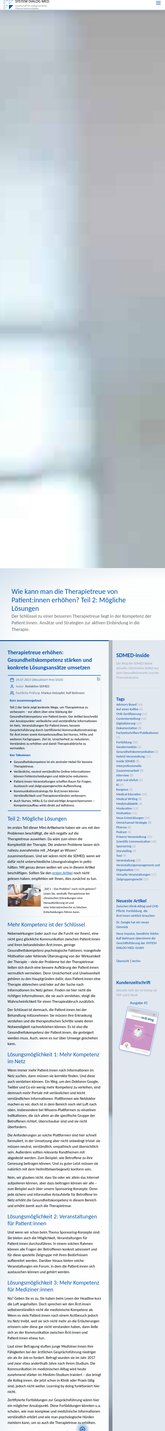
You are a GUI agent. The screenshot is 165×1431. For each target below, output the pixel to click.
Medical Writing (126, 747)
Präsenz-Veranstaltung (131, 785)
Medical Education (128, 742)
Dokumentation (126, 676)
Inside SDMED (125, 709)
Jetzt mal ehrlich (127, 728)
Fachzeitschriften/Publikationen (137, 681)
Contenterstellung (128, 666)
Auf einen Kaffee (127, 657)
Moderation (124, 756)
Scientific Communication (133, 789)
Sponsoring (123, 794)
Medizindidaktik (127, 752)
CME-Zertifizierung (128, 662)
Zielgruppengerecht (129, 827)
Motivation (123, 761)
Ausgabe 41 (139, 950)
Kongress (122, 737)
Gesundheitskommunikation (135, 700)
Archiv (136, 909)
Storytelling (124, 799)
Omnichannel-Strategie (131, 770)
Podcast (121, 780)
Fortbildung (124, 690)
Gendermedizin (126, 695)
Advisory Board (126, 652)
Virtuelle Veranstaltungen (133, 822)
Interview (122, 723)
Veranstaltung (125, 808)
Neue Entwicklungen (130, 766)
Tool (119, 803)
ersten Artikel (62, 820)
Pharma (121, 775)
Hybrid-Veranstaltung (130, 704)
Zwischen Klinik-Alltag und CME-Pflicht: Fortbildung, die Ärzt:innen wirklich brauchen (137, 858)
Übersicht (122, 909)
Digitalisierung (125, 671)
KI (117, 733)
